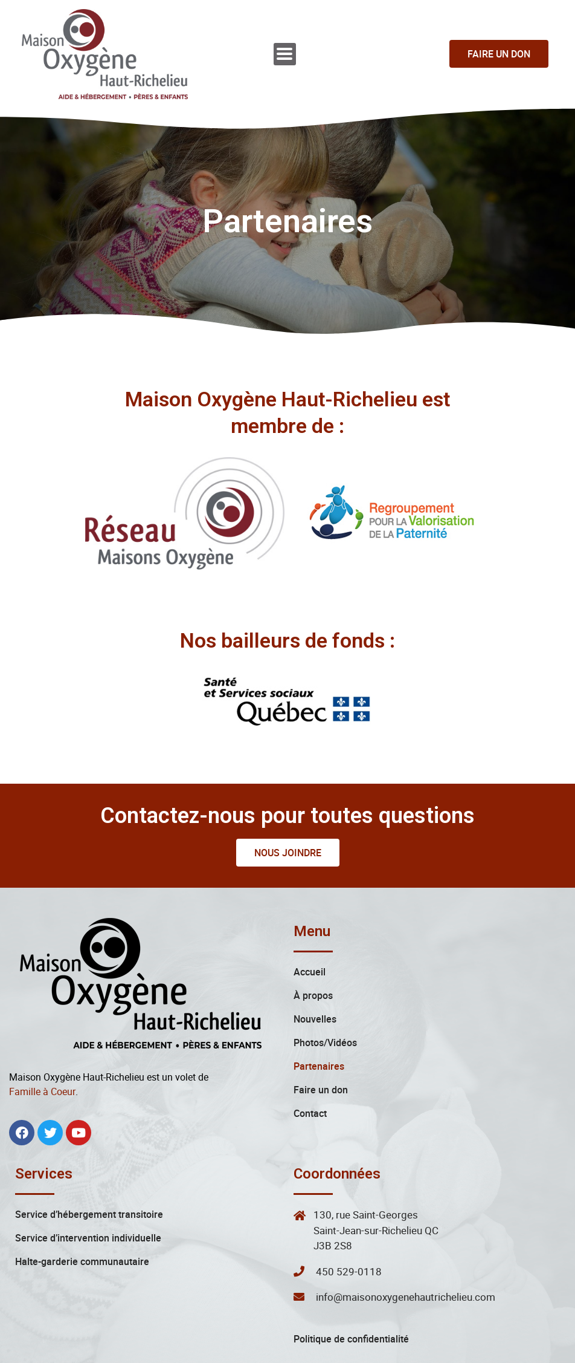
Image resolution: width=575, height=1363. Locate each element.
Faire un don (321, 1043)
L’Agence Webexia (445, 1349)
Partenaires (319, 1020)
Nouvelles (315, 973)
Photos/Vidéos (325, 996)
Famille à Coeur (42, 1045)
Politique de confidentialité (351, 1293)
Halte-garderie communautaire (82, 1215)
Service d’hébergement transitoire (89, 1168)
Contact (310, 1067)
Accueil (310, 925)
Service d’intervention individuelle (88, 1192)
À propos (313, 949)
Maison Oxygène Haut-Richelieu (191, 1349)
